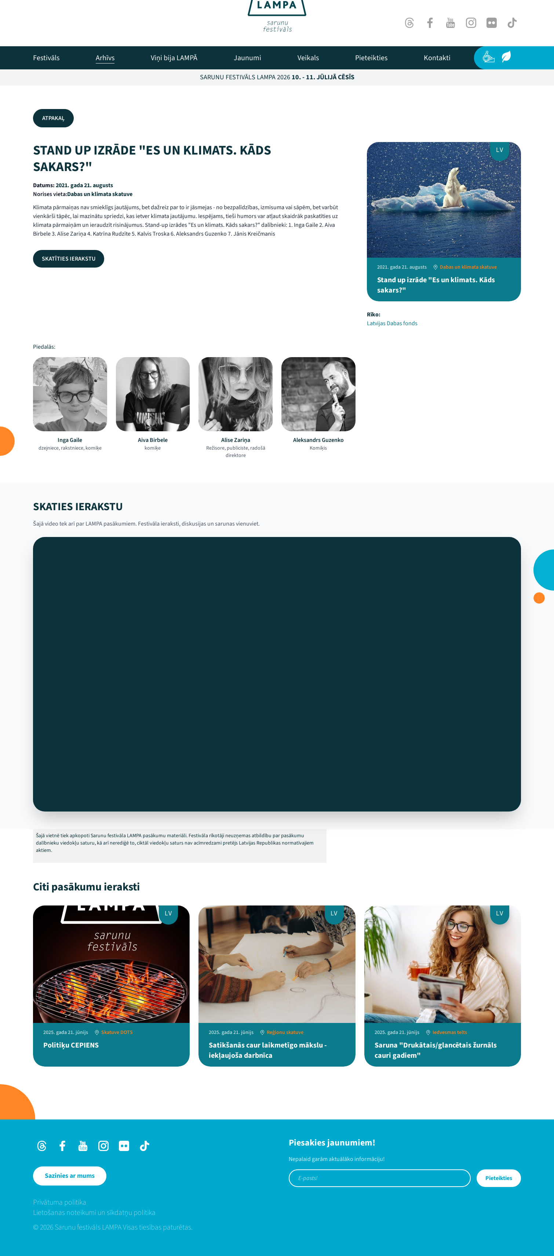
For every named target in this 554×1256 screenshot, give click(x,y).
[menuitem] (46, 57)
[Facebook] (430, 23)
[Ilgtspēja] (506, 56)
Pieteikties (498, 1178)
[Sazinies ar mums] (69, 1176)
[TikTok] (512, 23)
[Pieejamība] (489, 56)
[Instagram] (471, 23)
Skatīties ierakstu (68, 259)
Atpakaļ (53, 118)
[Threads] (409, 23)
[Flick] (491, 23)
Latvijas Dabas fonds (392, 323)
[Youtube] (450, 23)
